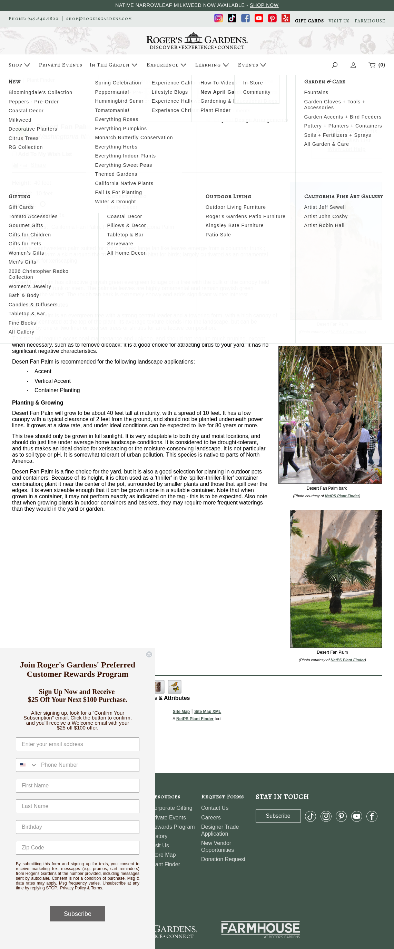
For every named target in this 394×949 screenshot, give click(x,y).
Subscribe (77, 913)
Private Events (60, 65)
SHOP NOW (264, 5)
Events (253, 65)
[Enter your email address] (77, 744)
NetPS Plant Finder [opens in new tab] (195, 718)
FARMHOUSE (370, 21)
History (159, 836)
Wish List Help (347, 149)
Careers (211, 817)
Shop (20, 65)
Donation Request (223, 859)
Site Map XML (207, 711)
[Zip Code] (77, 848)
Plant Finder (165, 864)
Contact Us (214, 808)
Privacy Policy (73, 888)
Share (38, 165)
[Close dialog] (149, 654)
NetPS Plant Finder (348, 332)
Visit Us (159, 845)
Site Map (181, 711)
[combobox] (27, 765)
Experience (167, 65)
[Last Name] (77, 806)
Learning (212, 65)
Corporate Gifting (171, 808)
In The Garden (114, 65)
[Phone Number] (88, 765)
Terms (96, 888)
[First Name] (77, 786)
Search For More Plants (346, 131)
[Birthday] (77, 827)
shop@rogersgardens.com (99, 18)
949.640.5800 (43, 18)
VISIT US (339, 21)
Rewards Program (172, 827)
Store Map (163, 855)
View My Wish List (347, 140)
